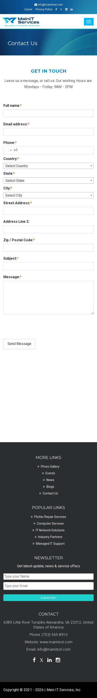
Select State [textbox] (14, 181)
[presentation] (37, 328)
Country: (11, 159)
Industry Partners (50, 537)
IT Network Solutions (50, 530)
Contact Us (50, 493)
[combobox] (11, 150)
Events (50, 473)
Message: (12, 277)
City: (7, 188)
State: (9, 173)
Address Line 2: (16, 221)
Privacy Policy (44, 9)
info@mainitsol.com (54, 649)
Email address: (16, 124)
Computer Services (50, 523)
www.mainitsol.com (56, 642)
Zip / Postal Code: (19, 240)
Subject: (10, 258)
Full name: (12, 105)
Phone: (10, 143)
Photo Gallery (50, 466)
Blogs (50, 486)
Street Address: (17, 203)
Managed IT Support (50, 543)
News (50, 480)
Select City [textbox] (13, 195)
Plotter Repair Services (50, 517)
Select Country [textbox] (16, 166)
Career (28, 9)
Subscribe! (48, 597)
